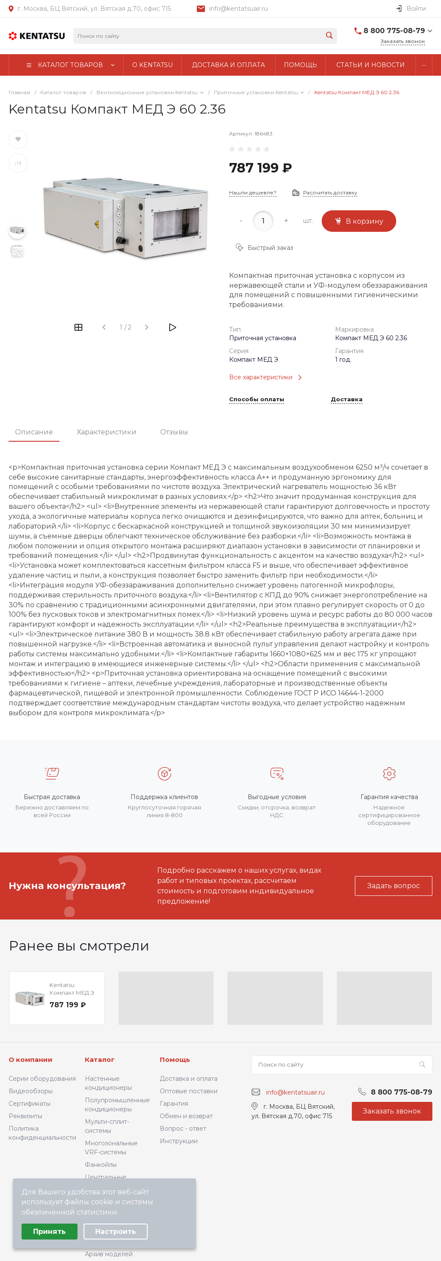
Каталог (100, 1059)
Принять (49, 1231)
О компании (31, 1059)
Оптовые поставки (188, 1091)
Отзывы (174, 432)
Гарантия (174, 1103)
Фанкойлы (101, 1165)
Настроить (115, 1231)
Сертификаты (29, 1103)
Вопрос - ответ (183, 1128)
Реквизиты (25, 1116)
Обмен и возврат (186, 1116)
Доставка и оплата (188, 1079)
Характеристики (107, 432)
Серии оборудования (42, 1079)
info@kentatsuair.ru (238, 8)
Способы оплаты (256, 400)
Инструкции (179, 1141)
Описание (34, 432)
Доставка (347, 400)
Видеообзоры (31, 1091)
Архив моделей (109, 1254)
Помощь (175, 1059)
